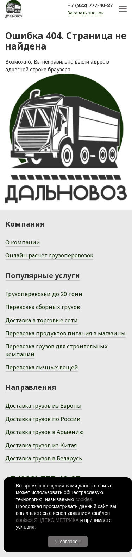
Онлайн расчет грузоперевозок (49, 255)
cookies (83, 499)
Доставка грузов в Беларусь (43, 458)
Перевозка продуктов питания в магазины (65, 333)
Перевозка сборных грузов (42, 307)
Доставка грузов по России (43, 419)
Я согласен (67, 541)
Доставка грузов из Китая (41, 445)
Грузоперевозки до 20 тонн (43, 294)
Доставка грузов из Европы (43, 405)
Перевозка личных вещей (41, 367)
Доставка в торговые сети (41, 320)
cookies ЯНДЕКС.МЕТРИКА (47, 520)
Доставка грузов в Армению (44, 432)
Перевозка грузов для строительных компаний (56, 350)
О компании (22, 242)
